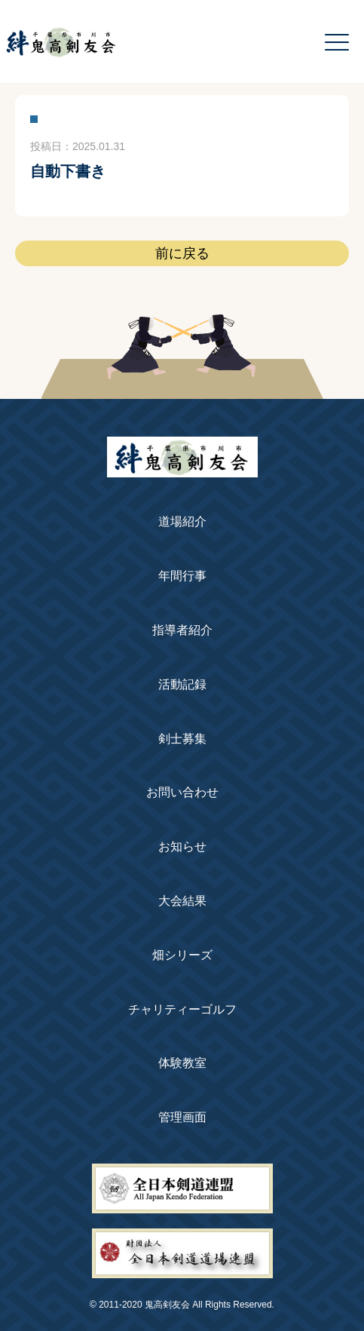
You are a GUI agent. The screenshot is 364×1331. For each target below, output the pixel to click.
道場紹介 (182, 521)
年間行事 (182, 575)
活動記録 (182, 684)
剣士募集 (182, 738)
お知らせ (182, 846)
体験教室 (182, 1063)
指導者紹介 (182, 630)
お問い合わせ (182, 792)
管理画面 (182, 1117)
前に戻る (182, 253)
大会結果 (182, 900)
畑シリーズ (182, 955)
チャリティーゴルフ (182, 1009)
